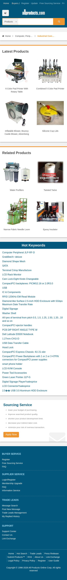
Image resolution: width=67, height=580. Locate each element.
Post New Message (11, 509)
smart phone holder (12, 364)
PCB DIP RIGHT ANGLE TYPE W (19, 330)
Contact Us (7, 535)
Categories (5, 13)
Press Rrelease (51, 553)
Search (58, 21)
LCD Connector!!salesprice (16, 386)
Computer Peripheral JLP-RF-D (18, 252)
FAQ (64, 3)
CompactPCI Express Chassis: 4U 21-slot (23, 352)
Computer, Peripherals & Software (24, 36)
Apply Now (11, 434)
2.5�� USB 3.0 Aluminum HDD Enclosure (24, 390)
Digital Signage (10, 309)
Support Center (9, 531)
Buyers (15, 3)
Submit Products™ (16, 557)
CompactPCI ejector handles (17, 325)
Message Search (10, 505)
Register (25, 3)
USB (4, 288)
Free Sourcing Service (50, 3)
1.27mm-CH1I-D (10, 338)
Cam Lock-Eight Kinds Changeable (20, 279)
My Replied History (11, 516)
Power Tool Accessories (14, 373)
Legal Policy (13, 561)
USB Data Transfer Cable (15, 343)
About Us (39, 557)
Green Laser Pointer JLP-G (16, 377)
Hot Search (22, 553)
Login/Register (9, 480)
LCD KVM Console (12, 368)
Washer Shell (9, 313)
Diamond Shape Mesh (13, 261)
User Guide (53, 561)
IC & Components (11, 292)
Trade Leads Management (14, 513)
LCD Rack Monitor (11, 274)
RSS (30, 557)
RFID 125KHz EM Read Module (18, 296)
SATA (5, 265)
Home (6, 3)
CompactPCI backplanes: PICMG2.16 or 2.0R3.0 (27, 283)
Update (34, 3)
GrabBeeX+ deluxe (12, 257)
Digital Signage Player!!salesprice (19, 381)
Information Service (11, 490)
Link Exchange (9, 538)
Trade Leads (36, 553)
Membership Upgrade (12, 483)
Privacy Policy (28, 561)
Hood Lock (7, 347)
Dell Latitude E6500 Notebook (17, 334)
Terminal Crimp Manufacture (17, 270)
